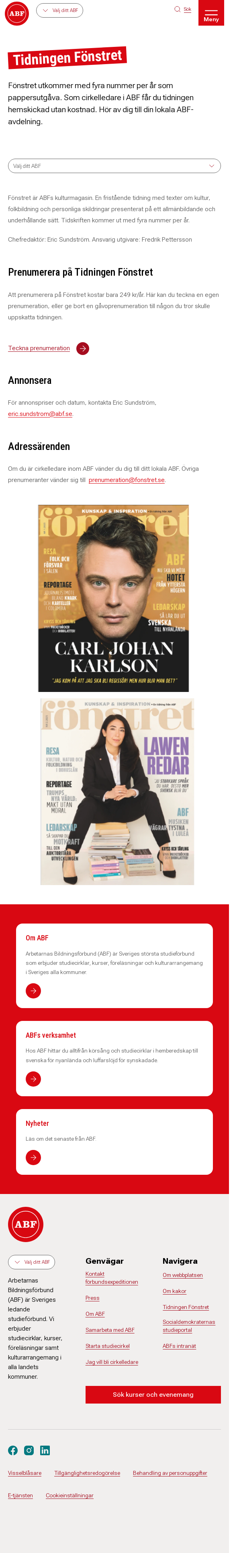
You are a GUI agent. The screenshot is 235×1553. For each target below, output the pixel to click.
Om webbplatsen (183, 1275)
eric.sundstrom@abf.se (40, 413)
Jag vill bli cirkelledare (112, 1362)
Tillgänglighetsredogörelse (87, 1473)
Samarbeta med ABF (110, 1330)
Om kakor (174, 1291)
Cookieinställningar (70, 1495)
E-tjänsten (20, 1495)
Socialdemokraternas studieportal (189, 1326)
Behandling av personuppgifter (170, 1473)
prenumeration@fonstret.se (127, 480)
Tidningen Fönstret (186, 1307)
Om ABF (37, 938)
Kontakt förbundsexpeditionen (112, 1278)
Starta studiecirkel (108, 1346)
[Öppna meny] (211, 13)
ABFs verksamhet (51, 1035)
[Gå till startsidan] (17, 14)
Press (93, 1298)
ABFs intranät (179, 1346)
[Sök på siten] (182, 9)
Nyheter (37, 1123)
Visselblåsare (24, 1473)
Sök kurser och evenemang (153, 1394)
